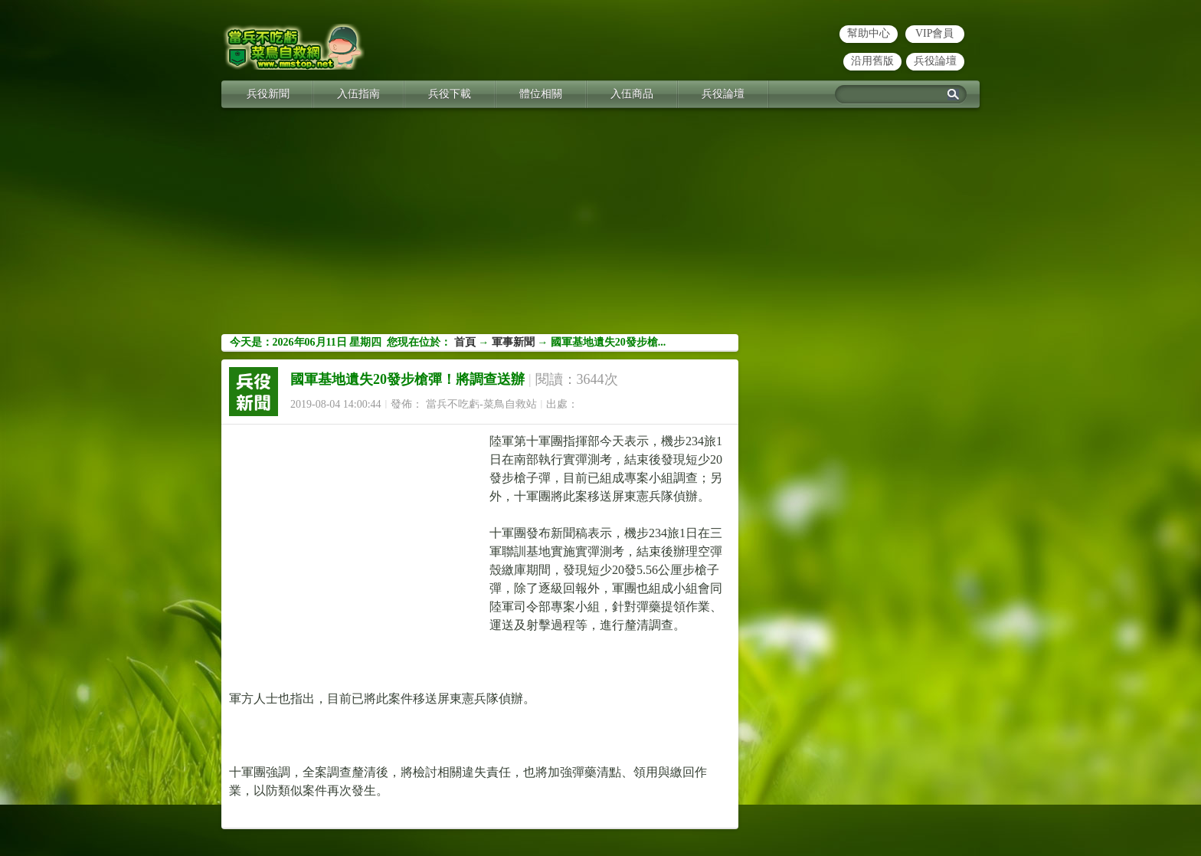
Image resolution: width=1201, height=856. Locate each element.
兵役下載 (449, 94)
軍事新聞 (513, 342)
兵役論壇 (935, 61)
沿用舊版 (872, 61)
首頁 (465, 342)
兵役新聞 (268, 94)
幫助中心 (868, 33)
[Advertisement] (600, 227)
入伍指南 (358, 94)
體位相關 (540, 94)
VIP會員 (935, 33)
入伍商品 (631, 94)
